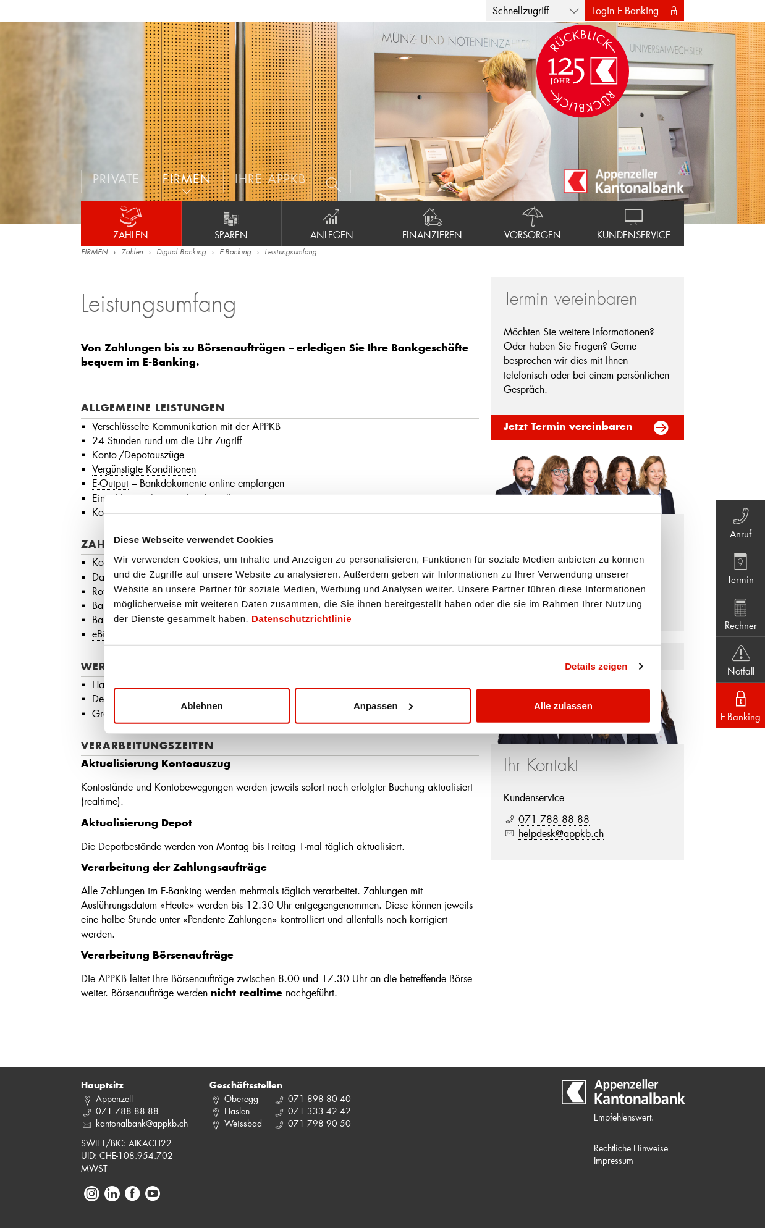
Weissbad (243, 1123)
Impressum (613, 1160)
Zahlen (131, 223)
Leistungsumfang (290, 252)
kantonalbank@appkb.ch (142, 1123)
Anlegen (332, 223)
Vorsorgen (533, 223)
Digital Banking (181, 252)
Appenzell (114, 1098)
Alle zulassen (563, 705)
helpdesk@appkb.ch (561, 832)
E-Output (110, 482)
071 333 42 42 (319, 1111)
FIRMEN (94, 252)
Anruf (741, 522)
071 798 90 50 (319, 1123)
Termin (741, 568)
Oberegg (241, 1098)
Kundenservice (633, 223)
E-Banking (235, 252)
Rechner (741, 613)
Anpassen (383, 705)
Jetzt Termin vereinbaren (568, 427)
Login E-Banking (625, 10)
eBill (101, 633)
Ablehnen (201, 705)
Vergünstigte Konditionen (144, 468)
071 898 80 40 (319, 1098)
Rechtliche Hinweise (631, 1148)
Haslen (237, 1111)
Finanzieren (432, 223)
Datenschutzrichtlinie (301, 618)
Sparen (232, 223)
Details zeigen (596, 666)
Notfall (741, 659)
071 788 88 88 (554, 818)
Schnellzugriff (520, 10)
